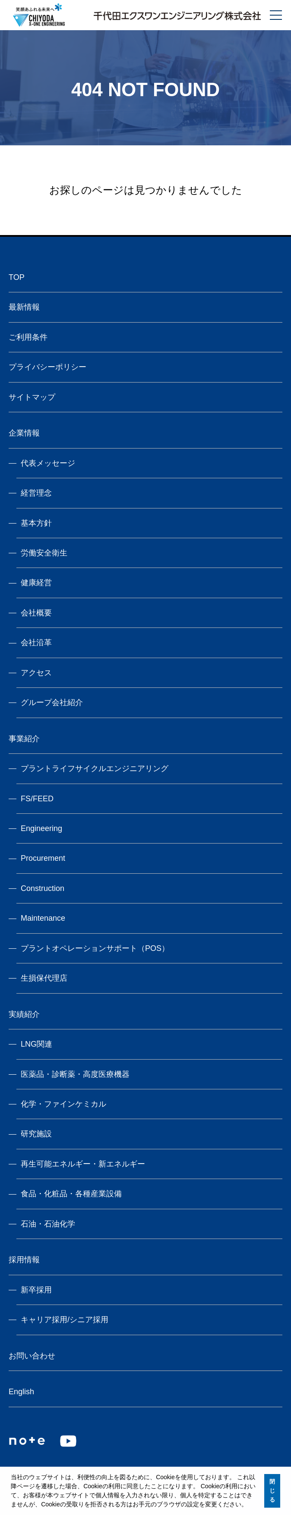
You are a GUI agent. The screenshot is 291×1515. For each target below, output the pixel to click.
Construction (42, 888)
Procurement (43, 858)
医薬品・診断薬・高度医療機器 (75, 1074)
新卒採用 (36, 1290)
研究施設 (36, 1133)
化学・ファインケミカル (63, 1104)
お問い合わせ (32, 1356)
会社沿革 (36, 642)
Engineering (41, 828)
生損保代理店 (44, 978)
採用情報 (24, 1259)
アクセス (36, 672)
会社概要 (36, 613)
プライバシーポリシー (47, 367)
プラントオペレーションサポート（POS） (95, 948)
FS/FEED (37, 798)
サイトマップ (32, 397)
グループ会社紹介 (52, 702)
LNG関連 (36, 1044)
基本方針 (36, 523)
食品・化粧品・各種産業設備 (71, 1193)
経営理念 (36, 493)
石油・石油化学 (48, 1224)
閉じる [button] (272, 1491)
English (21, 1391)
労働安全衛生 (44, 553)
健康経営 (36, 582)
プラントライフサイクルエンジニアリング (94, 768)
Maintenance (43, 918)
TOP (17, 277)
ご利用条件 (28, 337)
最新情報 (24, 307)
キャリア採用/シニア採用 (64, 1319)
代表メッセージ (48, 463)
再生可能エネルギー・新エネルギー (83, 1164)
